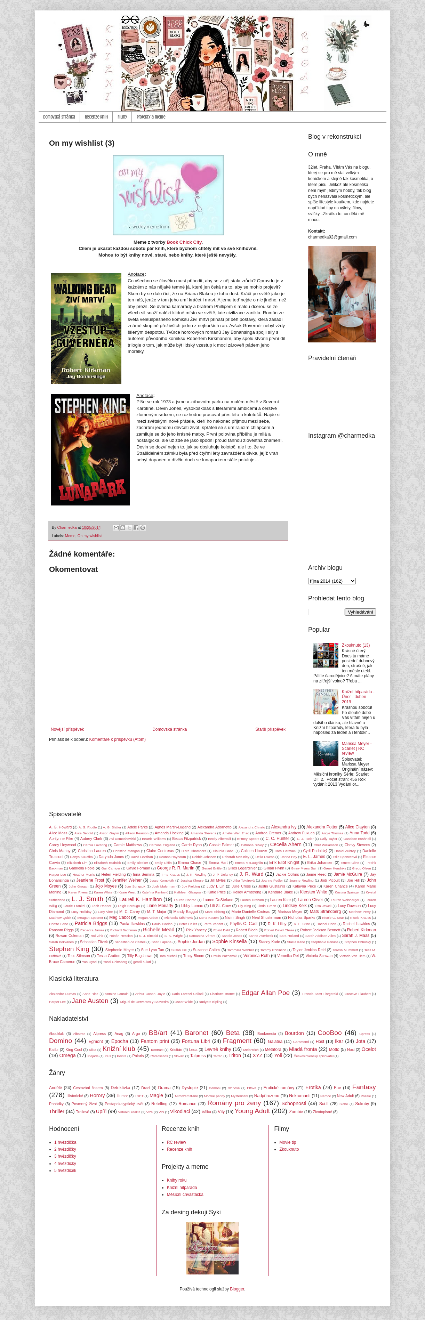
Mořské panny (214, 1096)
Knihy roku (177, 1180)
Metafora (273, 1049)
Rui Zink (97, 936)
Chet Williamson (326, 845)
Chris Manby (60, 851)
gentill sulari (142, 962)
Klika (92, 1050)
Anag (118, 1033)
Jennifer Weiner (127, 880)
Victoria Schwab (319, 956)
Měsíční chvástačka (185, 1194)
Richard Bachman (123, 930)
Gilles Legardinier (242, 868)
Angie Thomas (332, 833)
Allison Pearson (137, 833)
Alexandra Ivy (284, 827)
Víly (221, 1111)
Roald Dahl (221, 930)
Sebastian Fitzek (94, 942)
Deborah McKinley (235, 857)
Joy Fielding (191, 886)
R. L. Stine (302, 924)
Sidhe (343, 1104)
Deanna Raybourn (172, 857)
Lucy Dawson (349, 906)
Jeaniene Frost (90, 880)
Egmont (95, 1041)
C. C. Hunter (277, 838)
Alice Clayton (357, 827)
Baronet (196, 1032)
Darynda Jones (111, 857)
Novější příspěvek (67, 729)
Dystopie (190, 1087)
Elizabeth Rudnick (107, 863)
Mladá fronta (303, 1049)
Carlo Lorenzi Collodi (187, 994)
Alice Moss (58, 833)
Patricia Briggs (91, 923)
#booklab (56, 1033)
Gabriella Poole (82, 868)
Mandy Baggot (186, 911)
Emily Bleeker (137, 863)
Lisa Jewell (323, 906)
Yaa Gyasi (89, 962)
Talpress (198, 1055)
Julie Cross (241, 886)
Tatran (218, 1056)
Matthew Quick (60, 918)
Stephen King (69, 949)
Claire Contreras (160, 851)
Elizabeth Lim (77, 863)
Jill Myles (218, 880)
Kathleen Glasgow (187, 892)
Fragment (237, 1040)
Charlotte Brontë (222, 994)
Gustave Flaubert (358, 994)
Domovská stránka (59, 117)
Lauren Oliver (310, 899)
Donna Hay (288, 857)
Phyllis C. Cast (243, 923)
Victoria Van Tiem (352, 956)
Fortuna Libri (196, 1041)
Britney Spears (248, 839)
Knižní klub (118, 1048)
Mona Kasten (209, 918)
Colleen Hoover (254, 851)
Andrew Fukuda (301, 833)
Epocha (119, 1041)
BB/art (158, 1032)
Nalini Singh (235, 917)
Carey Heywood (62, 845)
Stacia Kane (296, 942)
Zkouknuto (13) (356, 645)
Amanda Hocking (169, 833)
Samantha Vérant (202, 936)
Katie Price (217, 892)
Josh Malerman (163, 886)
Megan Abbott (147, 918)
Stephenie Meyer (119, 950)
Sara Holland (289, 936)
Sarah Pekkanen (61, 942)
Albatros (79, 1034)
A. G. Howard (60, 827)
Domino (60, 1040)
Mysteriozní (239, 1096)
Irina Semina (143, 874)
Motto (334, 1049)
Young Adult (252, 1111)
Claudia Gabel (223, 851)
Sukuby (362, 1103)
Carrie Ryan (192, 845)
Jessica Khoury (192, 880)
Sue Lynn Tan (152, 950)
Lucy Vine (105, 912)
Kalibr (54, 1049)
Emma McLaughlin (249, 863)
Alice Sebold (83, 833)
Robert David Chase (279, 930)
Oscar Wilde (184, 1002)
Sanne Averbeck (261, 936)
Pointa (121, 1056)
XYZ (258, 1055)
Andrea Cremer (268, 833)
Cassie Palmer (221, 845)
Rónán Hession (121, 936)
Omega (67, 1055)
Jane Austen (90, 1000)
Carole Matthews (127, 845)
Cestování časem (88, 1088)
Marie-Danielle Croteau (251, 911)
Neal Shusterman (266, 917)
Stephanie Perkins (324, 942)
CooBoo (330, 1032)
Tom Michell (168, 956)
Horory (97, 1095)
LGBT (139, 1096)
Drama (164, 1087)
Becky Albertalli (219, 839)
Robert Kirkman (361, 930)
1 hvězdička (65, 1142)
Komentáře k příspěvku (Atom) (117, 739)
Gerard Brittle (212, 868)
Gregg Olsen (361, 868)
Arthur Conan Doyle (150, 994)
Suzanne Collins (206, 950)
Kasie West (127, 892)
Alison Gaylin (109, 833)
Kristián (176, 1049)
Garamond (301, 1042)
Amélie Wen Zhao (235, 833)
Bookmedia (266, 1033)
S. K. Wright (174, 936)
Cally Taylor (328, 839)
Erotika (313, 1087)
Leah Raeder (101, 906)
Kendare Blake (280, 892)
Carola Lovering (95, 845)
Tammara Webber (240, 950)
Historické (74, 1096)
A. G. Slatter (112, 827)
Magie (156, 1095)
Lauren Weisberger (345, 900)
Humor (122, 1096)
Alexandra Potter (322, 827)
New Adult (345, 1096)
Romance (187, 1103)
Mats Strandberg (325, 911)
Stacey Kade (269, 942)
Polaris (138, 1056)
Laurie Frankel (74, 906)
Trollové (82, 1112)
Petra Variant (213, 924)
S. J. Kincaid (148, 936)
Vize (149, 1112)
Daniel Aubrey (345, 851)
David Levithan (142, 857)
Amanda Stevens (203, 833)
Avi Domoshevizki (122, 839)
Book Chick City (184, 242)
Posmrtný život (84, 1104)
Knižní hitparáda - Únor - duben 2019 (358, 696)
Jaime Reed (316, 874)
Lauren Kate (280, 900)
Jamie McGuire (348, 874)
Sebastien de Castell (130, 942)
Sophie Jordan (191, 941)
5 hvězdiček (65, 1170)
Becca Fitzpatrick (186, 838)
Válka (206, 1112)
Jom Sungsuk (135, 886)
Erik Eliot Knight (284, 862)
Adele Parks (137, 827)
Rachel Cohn (326, 924)
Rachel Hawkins (356, 924)
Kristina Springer (347, 892)
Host (320, 1041)
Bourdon (294, 1033)
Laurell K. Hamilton (140, 899)
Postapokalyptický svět (124, 1104)
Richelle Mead (158, 929)
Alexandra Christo (251, 827)
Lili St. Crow (220, 906)
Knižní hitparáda (182, 1187)
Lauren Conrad (185, 900)
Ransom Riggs (61, 930)
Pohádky (56, 1104)
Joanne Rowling (301, 880)
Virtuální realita (129, 1112)
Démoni (214, 1088)
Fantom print (155, 1041)
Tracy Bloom (194, 956)
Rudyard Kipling (210, 1002)
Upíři (101, 1111)
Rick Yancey (196, 930)
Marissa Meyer (290, 911)
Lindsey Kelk (295, 905)
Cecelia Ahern (286, 844)
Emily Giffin (162, 863)
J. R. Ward (251, 874)
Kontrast (157, 1050)
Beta (233, 1032)
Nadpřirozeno (266, 1095)
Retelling (159, 1103)
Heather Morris (84, 874)
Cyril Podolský (315, 851)
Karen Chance (335, 886)
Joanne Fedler (272, 880)
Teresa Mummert (345, 950)
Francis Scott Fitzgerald (320, 994)
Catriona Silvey (252, 845)
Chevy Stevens (357, 845)
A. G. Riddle (88, 827)
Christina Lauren (92, 851)
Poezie (366, 1096)
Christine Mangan (126, 851)
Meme (70, 536)
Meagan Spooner (90, 918)
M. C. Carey (129, 911)
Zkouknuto (289, 1149)
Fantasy (364, 1087)
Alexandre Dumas (62, 994)
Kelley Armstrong (247, 892)
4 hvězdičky (65, 1163)
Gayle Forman (138, 868)
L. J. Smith (87, 898)
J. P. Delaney (223, 874)
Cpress (364, 1034)
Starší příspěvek (270, 729)
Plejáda (92, 1056)
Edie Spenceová (345, 857)
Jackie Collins (287, 874)
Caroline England (162, 845)
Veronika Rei (288, 956)
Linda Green (266, 906)
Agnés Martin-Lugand (172, 827)
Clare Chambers (194, 851)
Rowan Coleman (70, 935)
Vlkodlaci (180, 1111)
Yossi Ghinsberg (115, 962)
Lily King (244, 906)
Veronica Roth (256, 955)
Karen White (103, 892)
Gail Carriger (111, 868)
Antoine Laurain (117, 994)
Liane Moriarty (159, 905)
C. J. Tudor (305, 839)
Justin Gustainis (271, 886)
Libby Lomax (192, 906)
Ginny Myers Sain (304, 868)
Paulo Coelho (162, 924)
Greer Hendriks (334, 868)
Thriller (56, 1111)
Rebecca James (92, 930)
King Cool (74, 1049)
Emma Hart (217, 862)
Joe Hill (353, 880)
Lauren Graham (252, 900)
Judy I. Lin (215, 886)
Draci (145, 1088)
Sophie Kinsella (229, 941)
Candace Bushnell (357, 839)
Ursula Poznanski (224, 956)
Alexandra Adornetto (215, 827)
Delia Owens (264, 857)
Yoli (278, 1055)
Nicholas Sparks (301, 917)
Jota (360, 1041)
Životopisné (322, 1112)
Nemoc (325, 1096)
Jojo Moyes (106, 886)
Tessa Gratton (109, 956)
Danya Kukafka (81, 857)
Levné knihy (218, 1049)
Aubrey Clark (91, 838)
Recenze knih (96, 117)
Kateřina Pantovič (155, 892)
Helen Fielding (114, 874)
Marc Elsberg (215, 912)
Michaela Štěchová (179, 918)
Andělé (55, 1087)
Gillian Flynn (274, 868)
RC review (176, 1142)
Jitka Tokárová (244, 880)
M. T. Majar (156, 911)
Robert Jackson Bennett (320, 930)
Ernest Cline (350, 863)
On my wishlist (90, 536)
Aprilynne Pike (61, 838)
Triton (234, 1055)
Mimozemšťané (186, 1096)
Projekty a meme (151, 117)
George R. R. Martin (175, 868)
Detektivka (120, 1087)
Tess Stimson (78, 956)
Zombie (296, 1111)
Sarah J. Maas (356, 935)
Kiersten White (313, 892)
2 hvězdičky (65, 1149)
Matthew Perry (360, 912)
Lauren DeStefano (218, 900)
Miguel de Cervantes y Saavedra (144, 1002)
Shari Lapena (161, 942)
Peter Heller (188, 924)
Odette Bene (58, 924)
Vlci (161, 1112)
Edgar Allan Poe (265, 992)
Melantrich (250, 1050)
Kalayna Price (304, 886)
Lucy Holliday (81, 912)
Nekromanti (299, 1095)
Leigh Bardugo (129, 906)
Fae (337, 1087)
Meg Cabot (119, 917)
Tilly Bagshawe (140, 956)
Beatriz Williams (154, 839)
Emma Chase (189, 862)
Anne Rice (90, 994)
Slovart (179, 1056)
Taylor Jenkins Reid (309, 950)
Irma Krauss (171, 874)
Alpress (99, 1033)
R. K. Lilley (277, 924)
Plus (107, 1056)
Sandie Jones (232, 936)
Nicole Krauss (360, 918)
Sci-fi (324, 1103)
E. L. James (314, 856)
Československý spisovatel (314, 1056)
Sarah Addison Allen (320, 936)
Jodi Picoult (329, 880)
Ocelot (369, 1049)
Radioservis (159, 1056)
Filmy (122, 117)
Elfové (251, 1088)
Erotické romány (279, 1087)
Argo (136, 1033)
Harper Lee (57, 874)
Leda (193, 1049)
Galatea (275, 1041)
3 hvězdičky (65, 1156)
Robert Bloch (246, 930)
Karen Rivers (78, 892)
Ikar (339, 1041)
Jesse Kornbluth (162, 880)
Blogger (237, 1289)
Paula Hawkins (132, 924)
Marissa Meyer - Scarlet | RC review (357, 748)
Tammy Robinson (273, 950)
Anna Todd (360, 833)
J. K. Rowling (196, 874)
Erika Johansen (320, 862)
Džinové (234, 1088)
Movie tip (287, 1142)
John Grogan (79, 886)
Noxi (351, 1049)
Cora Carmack (285, 851)
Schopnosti (293, 1103)
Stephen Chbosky (357, 942)
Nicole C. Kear (333, 918)
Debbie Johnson (204, 857)
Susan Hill (178, 950)
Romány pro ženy (234, 1103)
